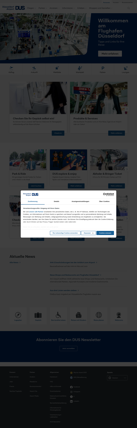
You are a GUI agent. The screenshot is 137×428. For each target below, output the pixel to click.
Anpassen (88, 233)
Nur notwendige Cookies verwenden (65, 233)
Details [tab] (56, 201)
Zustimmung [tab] (32, 201)
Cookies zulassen (105, 233)
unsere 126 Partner (36, 212)
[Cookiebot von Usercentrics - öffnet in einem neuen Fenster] (104, 194)
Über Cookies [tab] (104, 201)
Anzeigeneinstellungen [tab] (80, 201)
